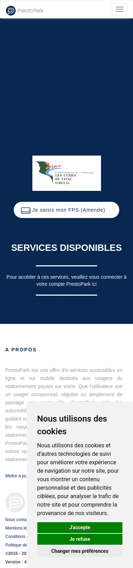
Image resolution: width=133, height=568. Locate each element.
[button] (66, 209)
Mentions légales (21, 528)
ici (94, 284)
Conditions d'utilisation (26, 536)
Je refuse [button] (79, 539)
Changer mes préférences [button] (79, 551)
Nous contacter (19, 519)
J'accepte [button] (79, 527)
